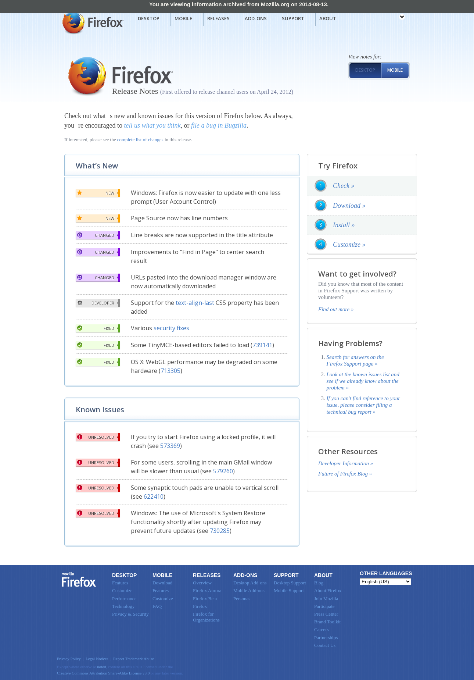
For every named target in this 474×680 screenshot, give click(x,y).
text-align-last (195, 303)
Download (162, 582)
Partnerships (326, 637)
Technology (123, 606)
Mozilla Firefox (92, 22)
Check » (343, 185)
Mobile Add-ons (249, 590)
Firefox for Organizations (206, 617)
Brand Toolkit (327, 621)
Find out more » (336, 309)
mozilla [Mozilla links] (385, 18)
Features (120, 582)
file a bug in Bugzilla (219, 125)
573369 (170, 446)
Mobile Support (289, 590)
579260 (223, 471)
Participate (324, 606)
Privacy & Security (130, 614)
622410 (154, 496)
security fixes (171, 328)
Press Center (326, 614)
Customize (122, 590)
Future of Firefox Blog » (345, 474)
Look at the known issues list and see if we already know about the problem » (363, 381)
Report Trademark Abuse (133, 658)
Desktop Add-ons (250, 582)
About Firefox (327, 590)
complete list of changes (140, 139)
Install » (344, 225)
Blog (318, 582)
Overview (202, 582)
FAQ (157, 606)
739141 (262, 345)
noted (101, 667)
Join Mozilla (326, 598)
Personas (241, 598)
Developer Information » (345, 463)
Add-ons (256, 18)
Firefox (79, 579)
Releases (218, 18)
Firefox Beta (205, 598)
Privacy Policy (69, 658)
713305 (170, 371)
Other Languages (386, 573)
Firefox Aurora (207, 590)
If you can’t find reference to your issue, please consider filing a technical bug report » (364, 405)
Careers (321, 629)
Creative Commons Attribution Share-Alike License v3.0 (103, 673)
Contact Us (324, 645)
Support (293, 18)
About (327, 18)
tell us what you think (152, 125)
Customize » (349, 244)
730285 (220, 531)
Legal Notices (97, 658)
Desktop (148, 18)
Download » (349, 205)
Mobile (183, 18)
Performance (124, 598)
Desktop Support (290, 582)
